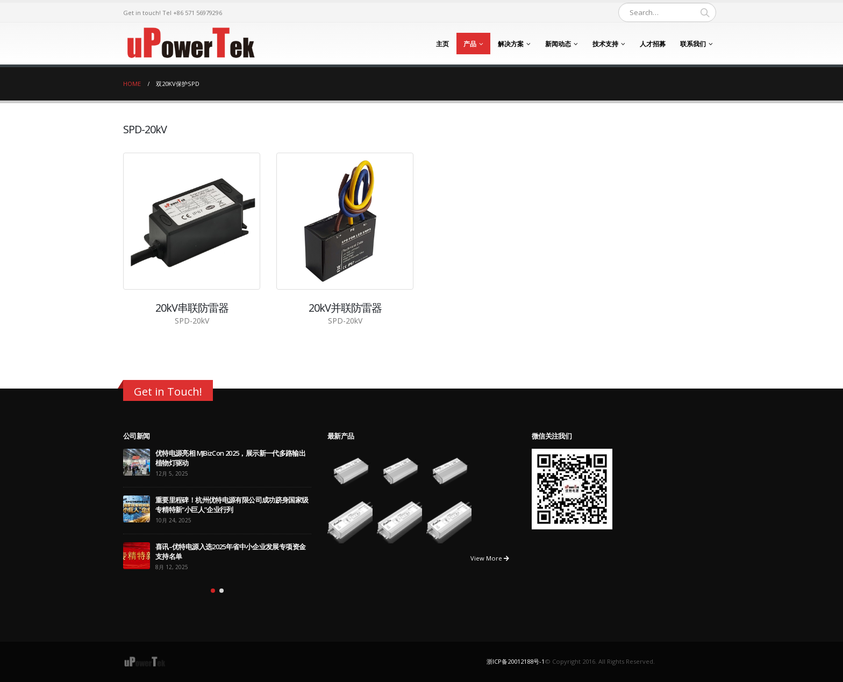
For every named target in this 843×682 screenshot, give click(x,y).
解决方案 (511, 43)
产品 (469, 43)
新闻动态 (558, 43)
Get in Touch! (168, 391)
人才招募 (653, 43)
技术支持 (605, 43)
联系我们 (693, 43)
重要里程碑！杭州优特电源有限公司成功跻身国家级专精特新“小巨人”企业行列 (232, 505)
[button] (213, 590)
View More (489, 558)
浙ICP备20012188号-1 (516, 661)
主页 (442, 43)
